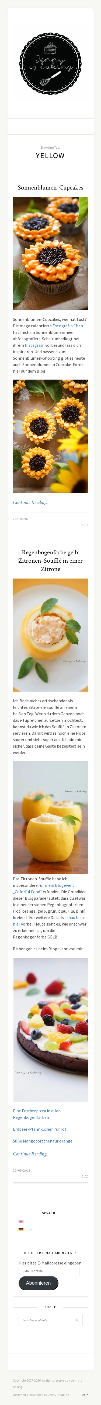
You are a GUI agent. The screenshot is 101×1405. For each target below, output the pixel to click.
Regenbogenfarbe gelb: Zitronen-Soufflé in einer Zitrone (50, 560)
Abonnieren (38, 1283)
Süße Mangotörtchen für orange (42, 1141)
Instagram (34, 345)
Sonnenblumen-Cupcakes (50, 187)
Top (84, 1394)
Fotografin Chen (68, 325)
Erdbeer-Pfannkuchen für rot (40, 1129)
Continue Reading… (31, 502)
